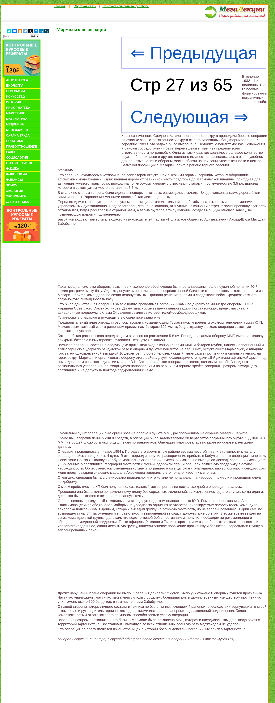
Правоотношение (21, 146)
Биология (14, 85)
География (15, 91)
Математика (16, 118)
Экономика (16, 196)
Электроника (17, 202)
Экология (14, 190)
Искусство (15, 96)
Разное (12, 152)
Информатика (18, 107)
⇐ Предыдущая (193, 53)
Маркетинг (15, 113)
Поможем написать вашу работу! (126, 6)
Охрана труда (18, 135)
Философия (16, 174)
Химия (11, 185)
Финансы (14, 179)
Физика (12, 168)
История (13, 102)
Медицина (15, 124)
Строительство (19, 163)
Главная (60, 6)
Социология (17, 157)
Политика (14, 141)
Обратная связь (85, 6)
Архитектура (17, 80)
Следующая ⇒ (189, 117)
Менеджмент (17, 130)
